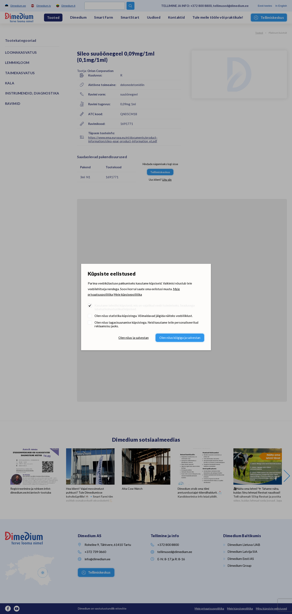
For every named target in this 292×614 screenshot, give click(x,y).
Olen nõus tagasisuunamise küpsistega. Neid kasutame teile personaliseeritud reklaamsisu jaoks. (146, 324)
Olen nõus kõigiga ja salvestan (179, 337)
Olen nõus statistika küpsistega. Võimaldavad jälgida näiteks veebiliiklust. (143, 316)
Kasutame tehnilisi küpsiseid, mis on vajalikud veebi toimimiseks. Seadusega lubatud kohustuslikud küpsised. (144, 307)
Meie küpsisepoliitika (128, 294)
